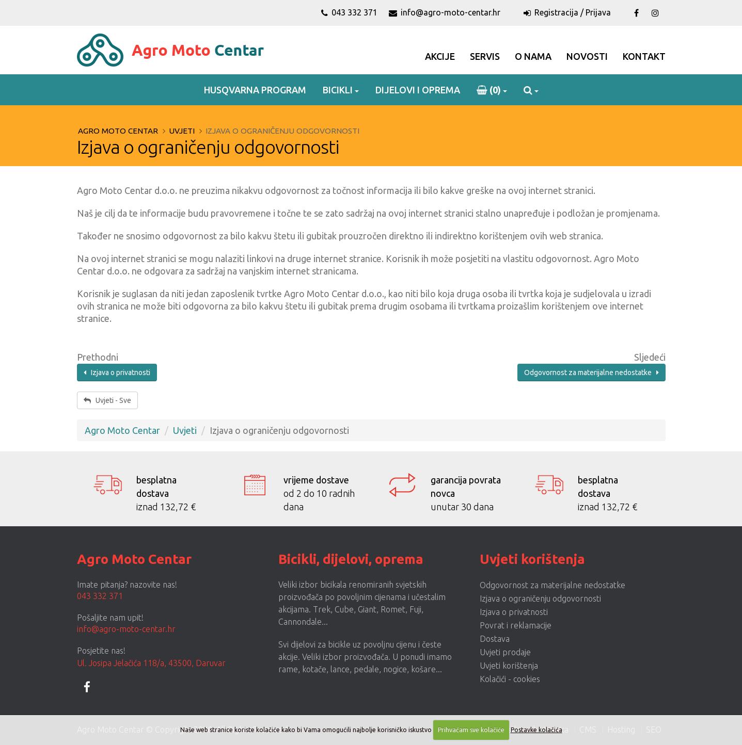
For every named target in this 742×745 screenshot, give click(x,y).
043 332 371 (349, 12)
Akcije (440, 56)
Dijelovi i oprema (417, 90)
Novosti (587, 56)
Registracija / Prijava (567, 12)
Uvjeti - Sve (107, 400)
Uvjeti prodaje (505, 652)
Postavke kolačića (536, 729)
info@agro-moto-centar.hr (444, 12)
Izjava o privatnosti (117, 372)
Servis (485, 56)
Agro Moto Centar (118, 130)
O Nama (533, 56)
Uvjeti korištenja (509, 665)
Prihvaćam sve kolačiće (471, 729)
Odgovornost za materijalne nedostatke (591, 372)
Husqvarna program (255, 90)
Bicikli (338, 90)
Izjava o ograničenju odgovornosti (540, 598)
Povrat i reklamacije (515, 625)
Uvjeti (182, 130)
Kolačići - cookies (510, 679)
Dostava (495, 638)
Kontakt (644, 56)
